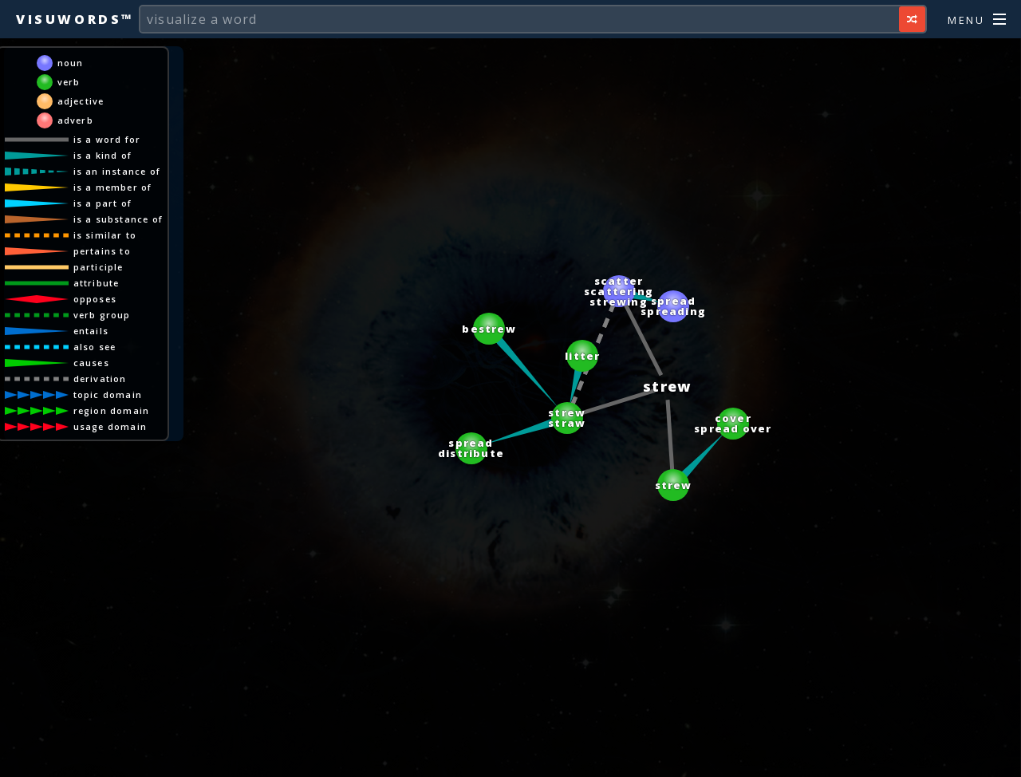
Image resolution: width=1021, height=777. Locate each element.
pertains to (102, 251)
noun (70, 63)
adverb (75, 120)
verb (69, 82)
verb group (102, 315)
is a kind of (102, 155)
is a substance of (118, 219)
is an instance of (116, 171)
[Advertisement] (510, 757)
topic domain (107, 394)
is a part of (102, 203)
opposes (94, 299)
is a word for (107, 139)
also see (94, 347)
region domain (111, 410)
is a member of (112, 187)
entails (90, 331)
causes (91, 363)
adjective (80, 101)
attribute (96, 283)
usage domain (110, 426)
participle (98, 267)
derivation (100, 379)
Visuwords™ (75, 19)
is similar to (105, 235)
